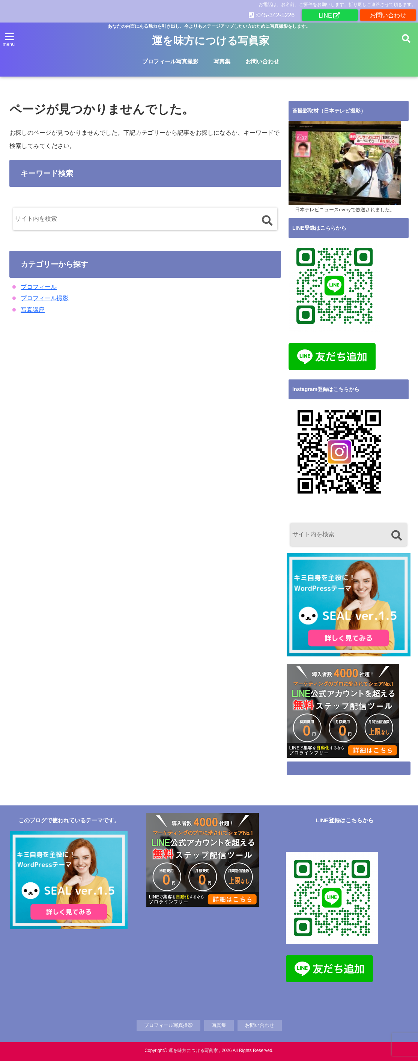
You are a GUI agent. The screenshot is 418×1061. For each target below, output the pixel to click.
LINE (325, 15)
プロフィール (39, 287)
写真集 (222, 61)
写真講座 (33, 310)
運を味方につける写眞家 (211, 41)
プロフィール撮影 (45, 298)
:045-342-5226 (272, 15)
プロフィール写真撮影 (170, 61)
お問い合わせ (388, 15)
